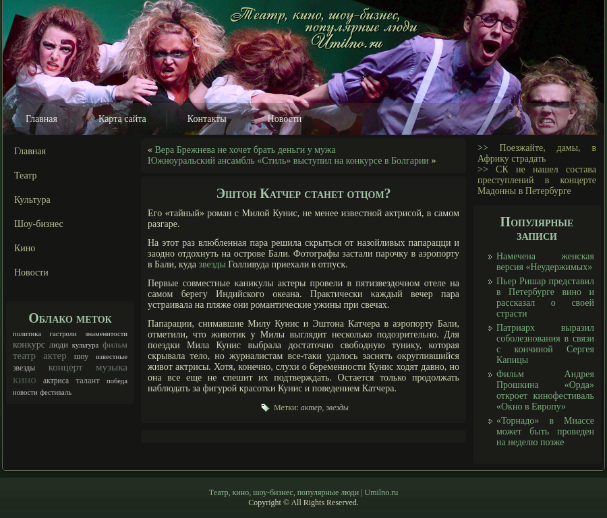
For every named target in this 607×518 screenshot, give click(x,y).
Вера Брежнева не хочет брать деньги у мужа (245, 150)
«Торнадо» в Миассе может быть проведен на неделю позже (545, 431)
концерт (66, 367)
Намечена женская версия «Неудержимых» (545, 261)
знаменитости (106, 333)
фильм (115, 344)
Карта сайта (122, 119)
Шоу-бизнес (38, 224)
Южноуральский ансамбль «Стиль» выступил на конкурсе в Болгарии (288, 161)
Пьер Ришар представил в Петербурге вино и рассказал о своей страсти (545, 297)
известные (111, 356)
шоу (81, 356)
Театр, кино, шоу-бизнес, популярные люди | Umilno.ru (303, 492)
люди (58, 345)
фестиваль (55, 392)
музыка (111, 367)
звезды (24, 368)
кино (24, 379)
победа (117, 381)
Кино (24, 248)
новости (25, 392)
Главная (41, 119)
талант (88, 380)
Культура (32, 200)
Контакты (207, 119)
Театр (25, 175)
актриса (56, 381)
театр (24, 355)
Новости (285, 119)
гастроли (63, 333)
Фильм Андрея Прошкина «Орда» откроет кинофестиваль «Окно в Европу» (545, 390)
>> (483, 148)
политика (27, 333)
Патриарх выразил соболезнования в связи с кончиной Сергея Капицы (545, 344)
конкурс (29, 344)
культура (85, 345)
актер (55, 355)
